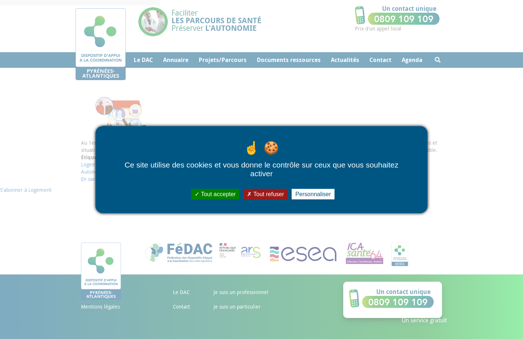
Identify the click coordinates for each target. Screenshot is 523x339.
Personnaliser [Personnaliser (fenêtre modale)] (313, 194)
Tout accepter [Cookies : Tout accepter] (215, 194)
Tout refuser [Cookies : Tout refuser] (265, 194)
